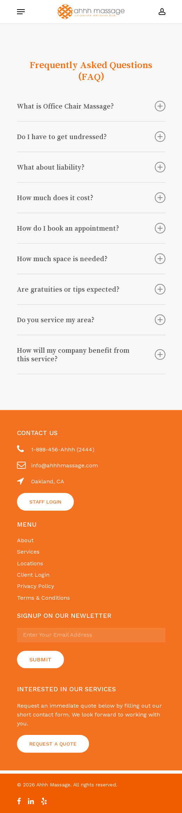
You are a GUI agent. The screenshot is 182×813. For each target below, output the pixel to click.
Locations (30, 563)
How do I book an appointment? (91, 228)
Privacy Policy (35, 586)
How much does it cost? (91, 197)
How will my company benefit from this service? (91, 354)
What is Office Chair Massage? (91, 106)
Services (28, 551)
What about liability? (91, 167)
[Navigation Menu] (21, 11)
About (25, 540)
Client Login (33, 574)
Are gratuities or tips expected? (91, 289)
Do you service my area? (91, 319)
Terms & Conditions (43, 597)
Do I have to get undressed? (91, 136)
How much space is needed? (91, 258)
